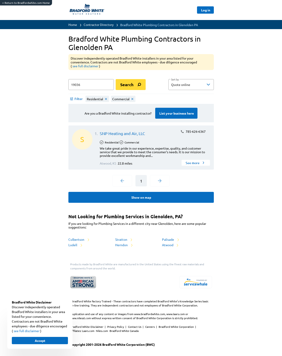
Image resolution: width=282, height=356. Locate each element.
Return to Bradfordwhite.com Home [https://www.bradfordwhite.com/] (26, 3)
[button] (191, 84)
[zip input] (91, 84)
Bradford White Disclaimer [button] (87, 326)
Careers (150, 326)
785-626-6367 (193, 131)
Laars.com (88, 331)
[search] (131, 84)
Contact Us (135, 326)
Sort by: (175, 79)
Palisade (171, 239)
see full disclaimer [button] (85, 66)
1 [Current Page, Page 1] (141, 180)
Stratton (124, 239)
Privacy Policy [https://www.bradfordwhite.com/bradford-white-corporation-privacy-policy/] (116, 326)
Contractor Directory (99, 25)
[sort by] (198, 84)
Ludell (75, 245)
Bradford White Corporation (177, 326)
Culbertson (79, 239)
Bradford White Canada (124, 331)
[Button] (205, 10)
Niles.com (102, 331)
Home (72, 25)
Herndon (124, 245)
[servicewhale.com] (195, 282)
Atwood (170, 245)
